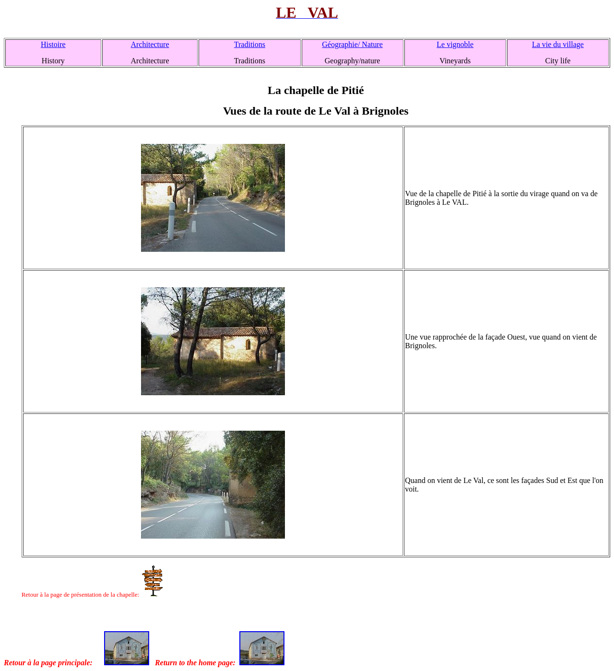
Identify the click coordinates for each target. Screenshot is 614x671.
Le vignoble (455, 44)
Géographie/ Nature (352, 44)
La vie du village (558, 44)
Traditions (249, 44)
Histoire (53, 44)
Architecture (150, 44)
